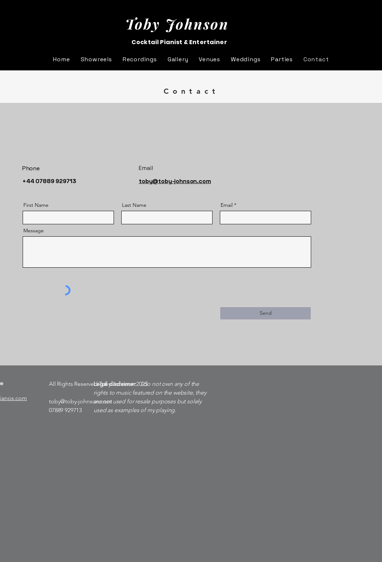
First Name (36, 205)
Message (33, 230)
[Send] (265, 313)
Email (227, 205)
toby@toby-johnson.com (80, 401)
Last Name (134, 205)
